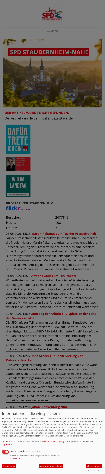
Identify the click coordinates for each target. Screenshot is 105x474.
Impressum (7, 444)
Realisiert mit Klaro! (95, 471)
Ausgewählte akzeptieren (51, 466)
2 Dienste (15, 458)
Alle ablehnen (9, 466)
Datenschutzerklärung (53, 441)
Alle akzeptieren (94, 466)
